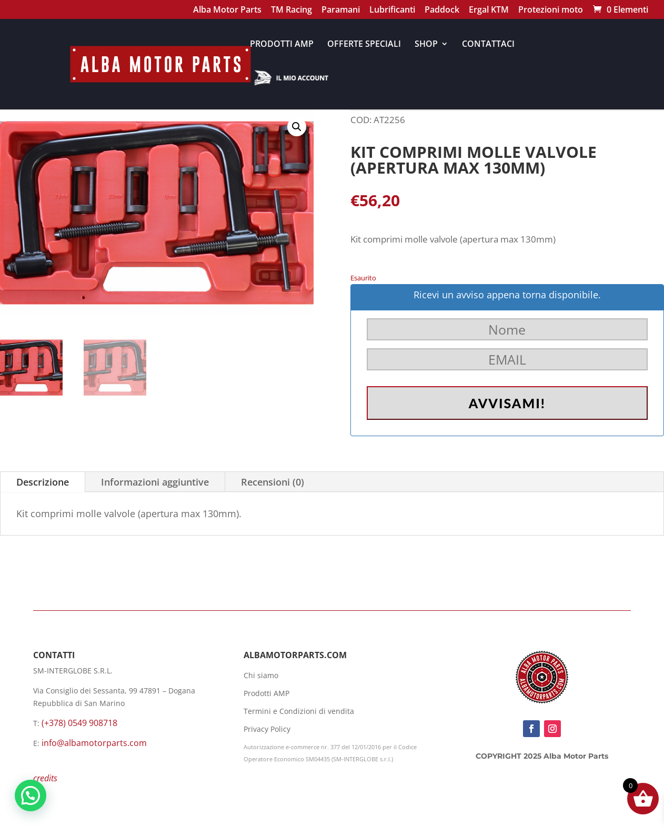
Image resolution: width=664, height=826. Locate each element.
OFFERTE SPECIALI (364, 44)
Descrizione (42, 482)
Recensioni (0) (272, 482)
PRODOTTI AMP (282, 44)
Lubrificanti (392, 10)
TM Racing (291, 10)
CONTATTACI (488, 44)
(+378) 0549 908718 (79, 723)
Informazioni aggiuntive (155, 482)
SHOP (426, 44)
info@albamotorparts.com (94, 743)
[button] (296, 126)
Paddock (442, 10)
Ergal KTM (489, 10)
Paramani (340, 10)
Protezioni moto (550, 10)
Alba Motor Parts (227, 10)
